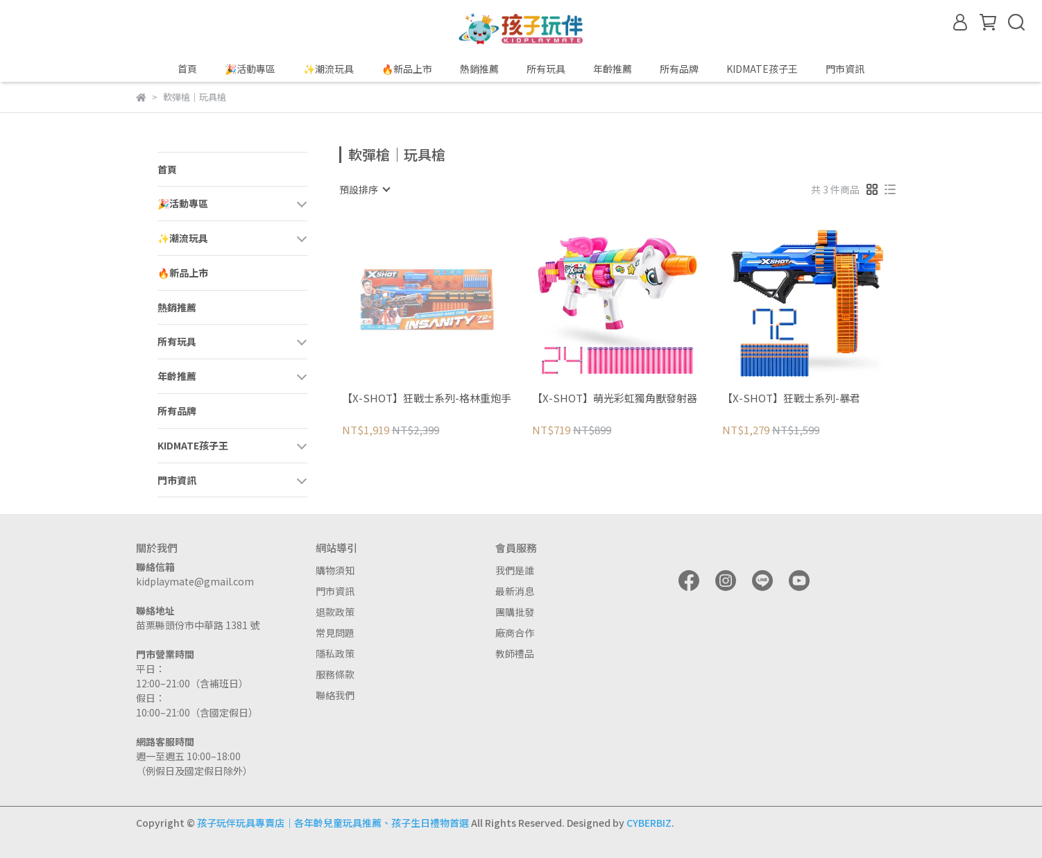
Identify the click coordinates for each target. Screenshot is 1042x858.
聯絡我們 (335, 695)
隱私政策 (335, 653)
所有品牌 (679, 69)
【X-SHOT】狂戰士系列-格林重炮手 (426, 398)
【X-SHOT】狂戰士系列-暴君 (791, 398)
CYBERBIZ (649, 823)
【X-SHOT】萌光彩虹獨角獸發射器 (614, 398)
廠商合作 (514, 633)
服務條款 (335, 674)
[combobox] (364, 189)
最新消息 (514, 591)
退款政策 (335, 612)
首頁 (187, 69)
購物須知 (335, 570)
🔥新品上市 (407, 69)
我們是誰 (514, 570)
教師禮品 (514, 653)
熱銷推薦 (479, 69)
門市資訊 (335, 591)
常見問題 (335, 633)
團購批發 (514, 612)
